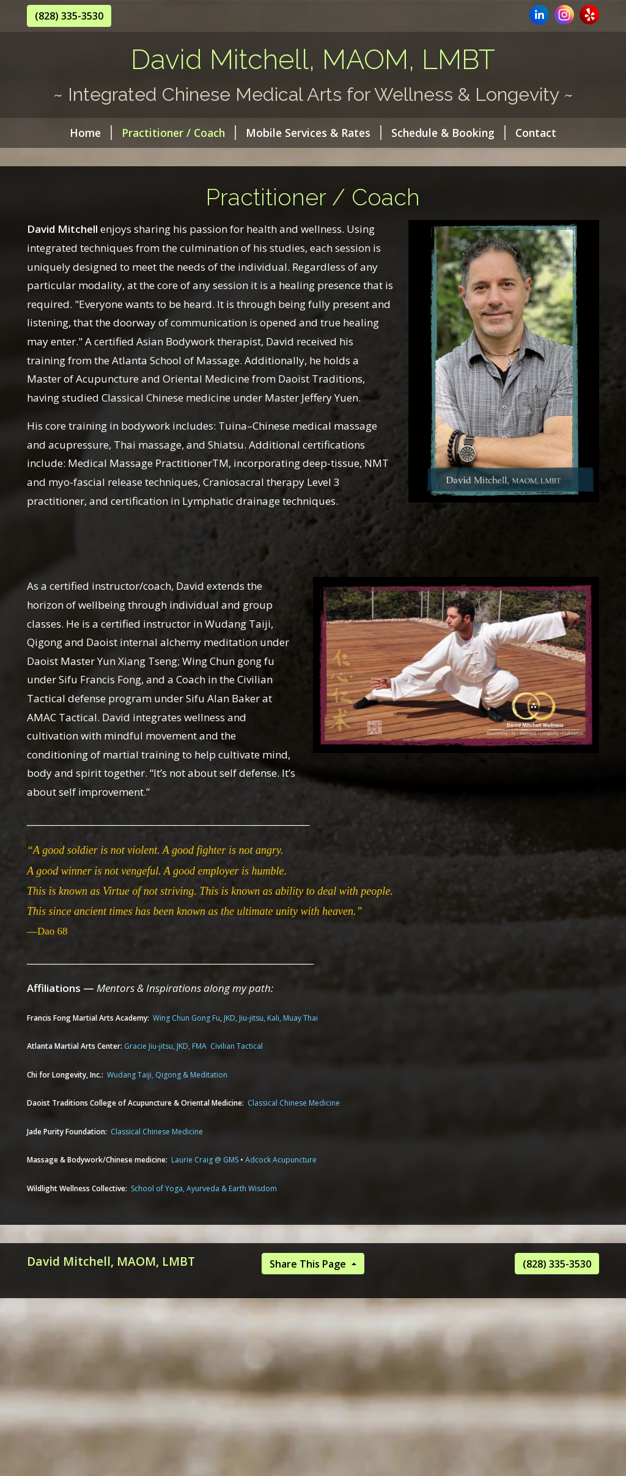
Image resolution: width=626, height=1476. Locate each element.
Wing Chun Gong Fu (186, 1018)
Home (91, 132)
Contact (535, 132)
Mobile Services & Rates (313, 132)
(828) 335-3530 (69, 16)
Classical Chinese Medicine (294, 1103)
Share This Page (309, 1264)
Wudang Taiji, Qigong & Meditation (167, 1075)
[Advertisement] (313, 1386)
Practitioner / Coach (179, 132)
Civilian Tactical (236, 1046)
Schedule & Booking (448, 132)
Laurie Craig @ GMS (204, 1160)
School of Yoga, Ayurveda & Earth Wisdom (204, 1188)
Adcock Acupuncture (281, 1160)
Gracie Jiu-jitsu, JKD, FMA (165, 1046)
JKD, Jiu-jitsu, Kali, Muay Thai (271, 1018)
